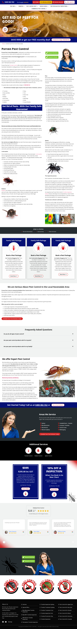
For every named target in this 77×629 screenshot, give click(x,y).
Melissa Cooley (61, 531)
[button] (15, 6)
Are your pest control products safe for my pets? (17, 340)
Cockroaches (39, 154)
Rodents (3, 190)
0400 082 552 (41, 405)
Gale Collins (36, 531)
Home (3, 43)
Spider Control (48, 456)
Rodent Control (38, 456)
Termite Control (13, 65)
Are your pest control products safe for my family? (18, 346)
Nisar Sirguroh (12, 531)
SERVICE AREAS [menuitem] (43, 6)
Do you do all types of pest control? (14, 334)
